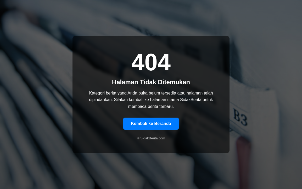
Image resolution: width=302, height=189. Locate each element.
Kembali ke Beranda (151, 123)
